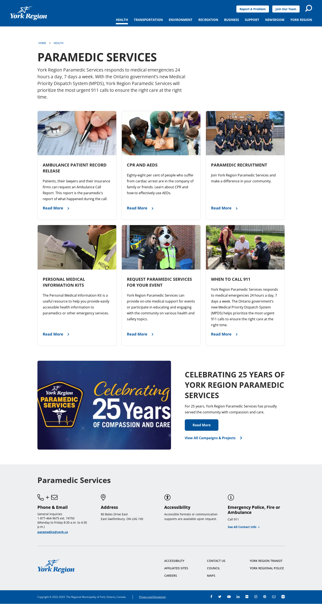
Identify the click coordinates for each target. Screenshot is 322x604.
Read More (202, 425)
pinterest (264, 596)
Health (58, 43)
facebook (211, 596)
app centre (283, 596)
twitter (219, 596)
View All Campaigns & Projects (210, 438)
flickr (246, 596)
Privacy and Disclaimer (152, 597)
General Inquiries (49, 514)
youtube (229, 596)
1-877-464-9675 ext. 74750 (55, 518)
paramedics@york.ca (52, 532)
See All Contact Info (242, 527)
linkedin (238, 596)
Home (42, 43)
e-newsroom (273, 596)
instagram (255, 596)
